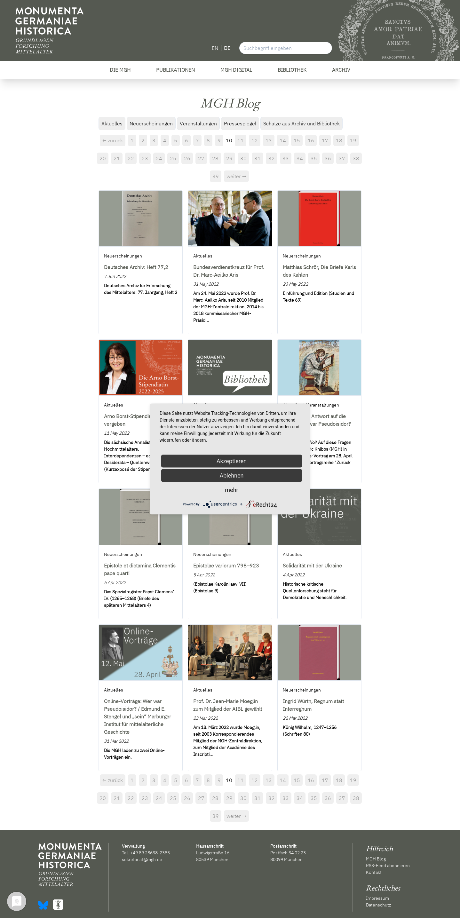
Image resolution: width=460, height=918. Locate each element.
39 (215, 176)
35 (314, 158)
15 (297, 140)
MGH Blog (376, 859)
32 (271, 158)
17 (325, 140)
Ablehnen (231, 475)
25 (173, 158)
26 (187, 158)
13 (269, 140)
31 (257, 158)
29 (229, 158)
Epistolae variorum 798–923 (226, 565)
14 (283, 140)
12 (254, 140)
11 (240, 140)
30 (243, 158)
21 (117, 158)
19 (353, 140)
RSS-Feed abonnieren (388, 865)
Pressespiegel (240, 123)
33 (285, 158)
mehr (231, 490)
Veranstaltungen (198, 123)
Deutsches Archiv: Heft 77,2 (136, 267)
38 (356, 158)
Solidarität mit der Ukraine (312, 565)
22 (131, 158)
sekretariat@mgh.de (142, 859)
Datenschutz (378, 905)
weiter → (236, 176)
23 (145, 158)
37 (342, 158)
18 (339, 140)
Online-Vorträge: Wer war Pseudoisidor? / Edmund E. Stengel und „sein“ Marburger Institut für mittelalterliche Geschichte (137, 716)
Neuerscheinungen (151, 123)
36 (328, 158)
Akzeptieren (232, 461)
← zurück (112, 140)
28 (215, 158)
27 (201, 158)
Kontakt (374, 872)
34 (300, 158)
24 (159, 158)
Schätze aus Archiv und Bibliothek (301, 123)
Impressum (377, 898)
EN (215, 48)
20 (102, 158)
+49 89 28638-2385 (150, 853)
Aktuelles (112, 123)
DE (227, 48)
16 (311, 140)
